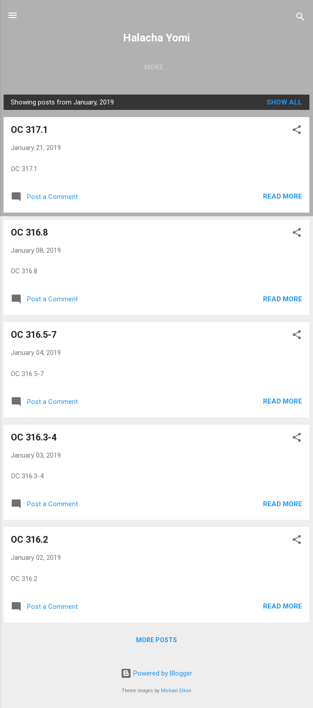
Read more (282, 196)
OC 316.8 (29, 232)
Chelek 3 (110, 67)
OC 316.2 (29, 539)
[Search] (300, 18)
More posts (156, 640)
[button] (296, 131)
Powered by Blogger (156, 673)
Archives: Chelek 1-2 (180, 67)
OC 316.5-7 (33, 334)
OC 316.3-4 (33, 437)
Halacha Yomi (156, 38)
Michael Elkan (176, 691)
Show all (284, 102)
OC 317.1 (29, 129)
